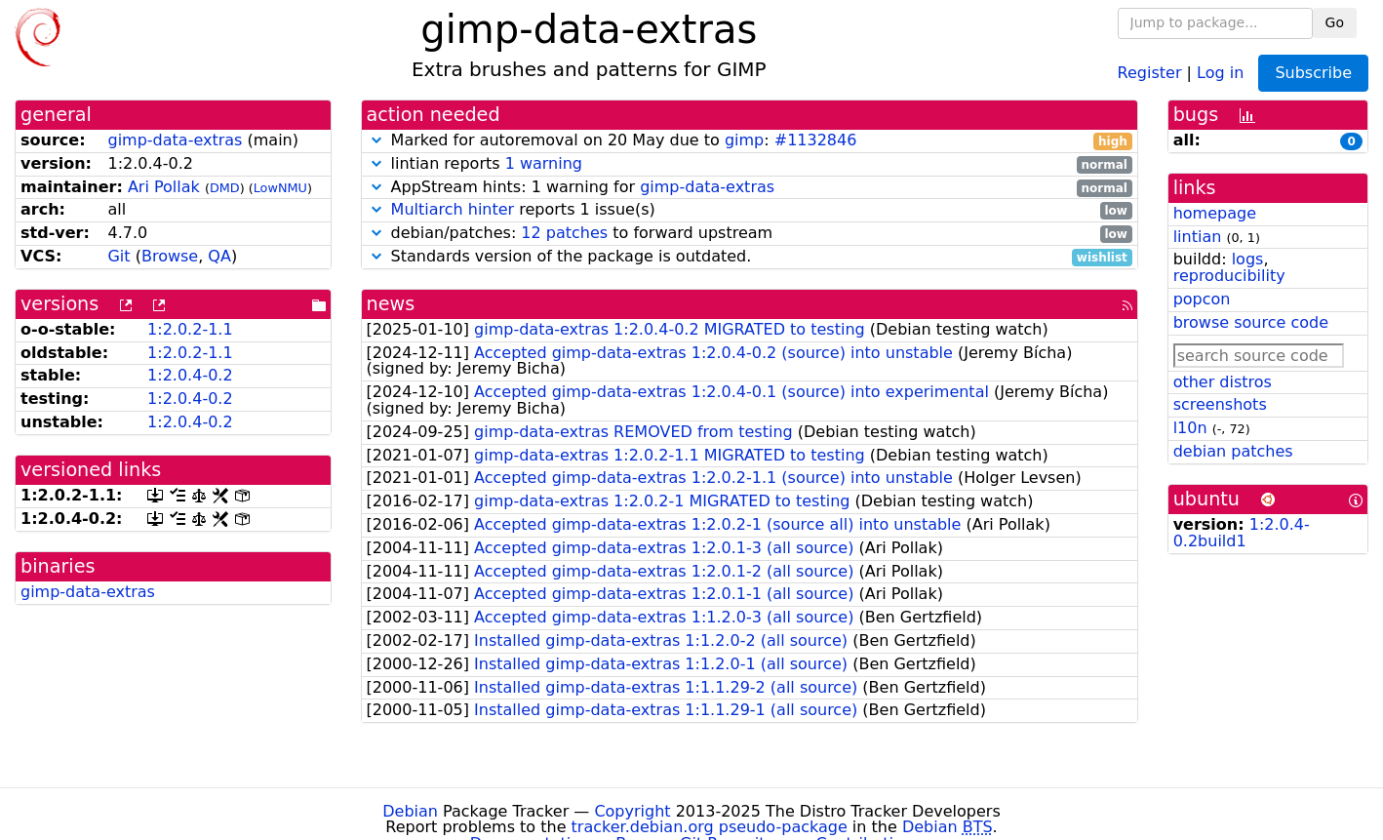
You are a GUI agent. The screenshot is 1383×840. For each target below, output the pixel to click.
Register (1150, 71)
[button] (376, 140)
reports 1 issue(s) (749, 210)
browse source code (1250, 322)
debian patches (1233, 451)
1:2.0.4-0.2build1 (1241, 532)
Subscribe (1313, 72)
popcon (1202, 299)
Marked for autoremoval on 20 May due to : (749, 141)
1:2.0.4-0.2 (190, 375)
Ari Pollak (164, 187)
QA (219, 256)
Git (118, 256)
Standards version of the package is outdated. (749, 257)
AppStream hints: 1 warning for (749, 188)
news (391, 304)
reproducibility (1229, 275)
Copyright (632, 811)
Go (1334, 22)
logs (1248, 259)
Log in (1220, 71)
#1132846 (815, 140)
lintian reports (749, 164)
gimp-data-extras (174, 140)
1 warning (543, 163)
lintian (1197, 236)
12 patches (564, 232)
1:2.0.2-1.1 (190, 329)
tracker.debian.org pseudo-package (710, 827)
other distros (1222, 382)
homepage (1214, 213)
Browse (169, 256)
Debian (410, 811)
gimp (744, 140)
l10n (1190, 428)
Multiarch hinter (453, 209)
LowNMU (280, 187)
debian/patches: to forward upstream (749, 233)
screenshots (1220, 404)
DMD (225, 187)
